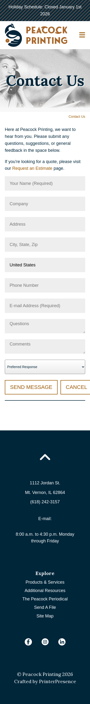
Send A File (45, 607)
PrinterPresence (57, 681)
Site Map (45, 616)
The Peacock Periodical (45, 599)
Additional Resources (44, 590)
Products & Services (44, 582)
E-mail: (45, 518)
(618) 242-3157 (45, 501)
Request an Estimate (32, 168)
